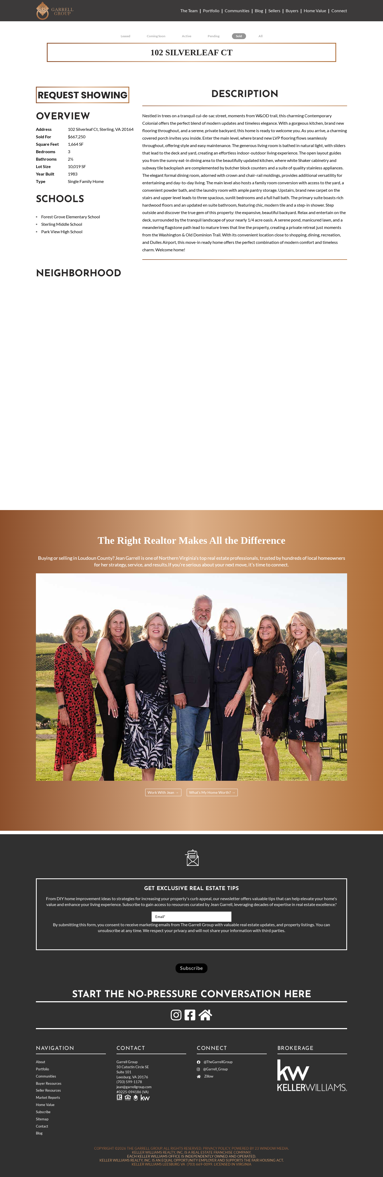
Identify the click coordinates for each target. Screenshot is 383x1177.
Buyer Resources (48, 1083)
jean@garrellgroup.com (134, 1087)
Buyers (292, 10)
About (40, 1062)
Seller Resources (48, 1090)
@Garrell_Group (212, 1069)
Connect (339, 10)
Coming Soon (156, 36)
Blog (259, 10)
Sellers (274, 10)
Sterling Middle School (61, 224)
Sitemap (42, 1119)
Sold (239, 36)
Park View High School (61, 231)
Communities (237, 10)
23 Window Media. (272, 1148)
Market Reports (48, 1097)
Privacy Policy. (217, 1148)
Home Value (315, 10)
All (261, 36)
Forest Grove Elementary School (70, 216)
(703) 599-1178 (129, 1082)
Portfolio (211, 10)
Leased (125, 36)
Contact (42, 1126)
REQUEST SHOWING (82, 94)
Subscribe (43, 1112)
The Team (189, 10)
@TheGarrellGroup (214, 1062)
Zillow (205, 1076)
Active (186, 36)
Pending (213, 36)
